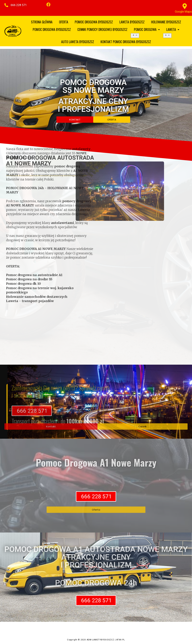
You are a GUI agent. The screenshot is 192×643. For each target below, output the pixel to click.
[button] (18, 5)
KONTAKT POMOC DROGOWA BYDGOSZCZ (126, 41)
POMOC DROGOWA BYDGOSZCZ (94, 21)
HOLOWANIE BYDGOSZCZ (166, 21)
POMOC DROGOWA (147, 29)
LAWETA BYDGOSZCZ (132, 21)
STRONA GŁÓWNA (41, 21)
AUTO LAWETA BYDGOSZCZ (77, 41)
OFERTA (63, 21)
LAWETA (172, 29)
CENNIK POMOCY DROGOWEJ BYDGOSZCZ (102, 29)
